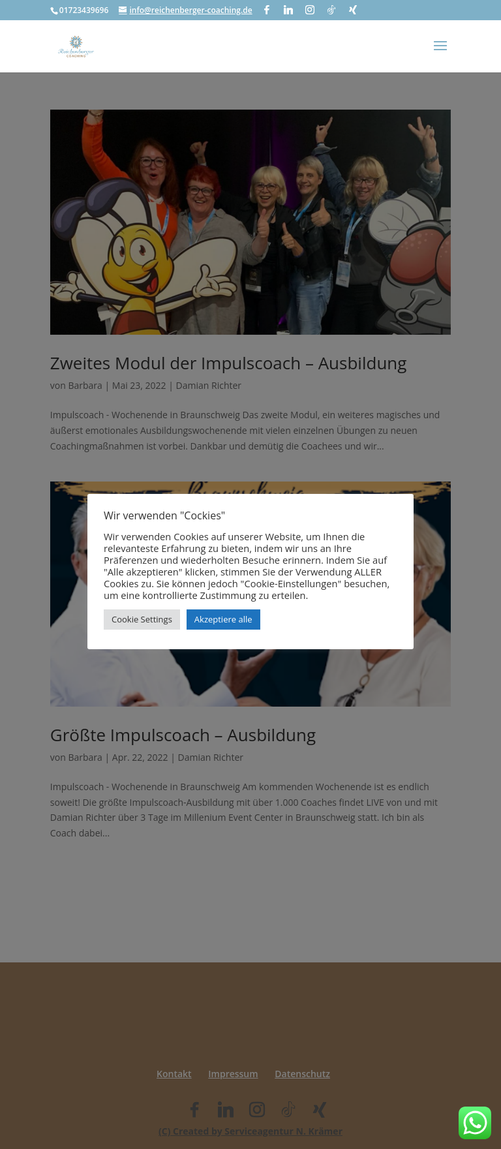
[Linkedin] (288, 9)
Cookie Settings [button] (142, 619)
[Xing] (352, 9)
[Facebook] (266, 9)
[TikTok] (331, 9)
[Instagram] (309, 9)
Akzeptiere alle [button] (223, 619)
